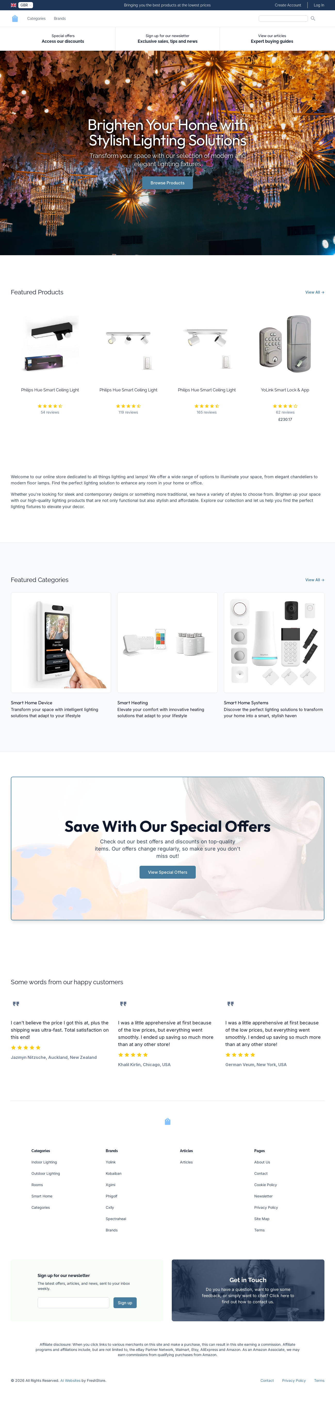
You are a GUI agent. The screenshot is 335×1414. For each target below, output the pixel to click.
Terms (259, 1230)
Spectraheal (116, 1218)
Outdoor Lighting (45, 1173)
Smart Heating (132, 703)
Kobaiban (113, 1173)
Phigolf (111, 1196)
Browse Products (167, 182)
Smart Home (41, 1196)
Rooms (37, 1184)
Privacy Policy (266, 1207)
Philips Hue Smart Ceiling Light (50, 390)
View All (314, 292)
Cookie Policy (265, 1184)
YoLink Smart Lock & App (285, 390)
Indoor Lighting (44, 1162)
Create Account (288, 5)
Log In (319, 5)
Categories (36, 18)
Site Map (261, 1218)
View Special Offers (167, 872)
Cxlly (110, 1207)
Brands (60, 18)
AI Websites (70, 1380)
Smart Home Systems (246, 703)
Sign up (125, 1302)
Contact (261, 1173)
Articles (186, 1162)
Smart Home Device (31, 703)
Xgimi (110, 1184)
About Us (262, 1162)
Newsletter (263, 1196)
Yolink (111, 1162)
